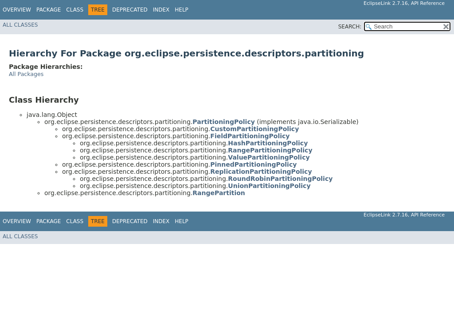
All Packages (26, 74)
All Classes (20, 25)
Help (181, 10)
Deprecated (130, 10)
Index (161, 10)
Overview (17, 10)
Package (48, 10)
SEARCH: (350, 27)
